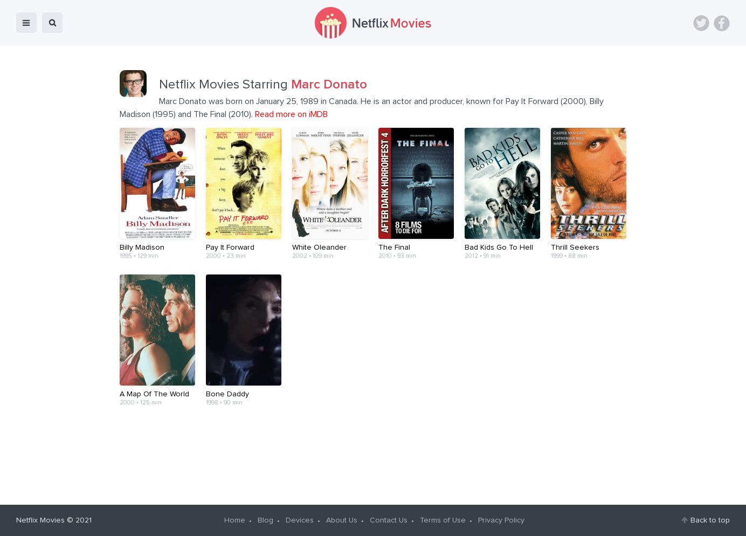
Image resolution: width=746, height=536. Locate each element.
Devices (300, 520)
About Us (341, 520)
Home (234, 520)
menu (26, 22)
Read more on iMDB (291, 114)
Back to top (710, 520)
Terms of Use (443, 520)
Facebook (722, 23)
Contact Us (388, 520)
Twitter (701, 23)
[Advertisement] (373, 455)
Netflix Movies (40, 520)
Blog (265, 520)
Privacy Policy (501, 520)
